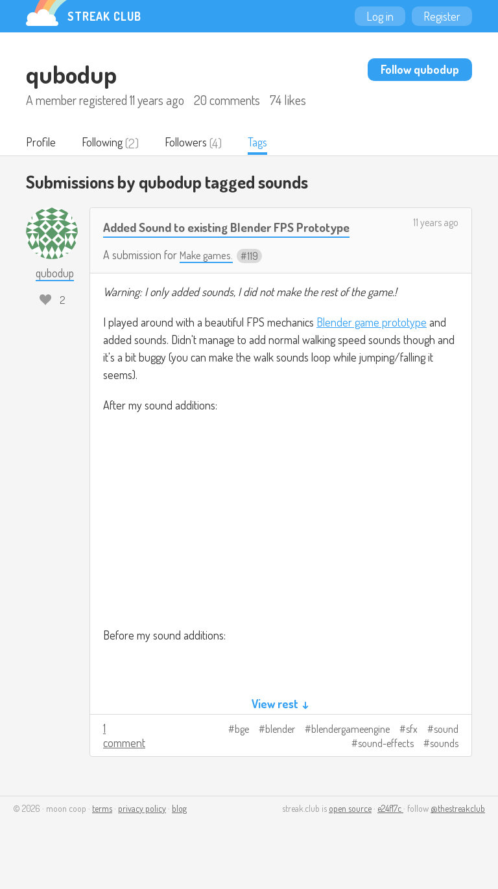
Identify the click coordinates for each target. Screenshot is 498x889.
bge (242, 752)
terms (102, 831)
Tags (270, 143)
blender (280, 752)
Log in (380, 16)
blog (179, 831)
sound (446, 752)
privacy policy (142, 831)
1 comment (124, 759)
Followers (195, 143)
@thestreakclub (458, 831)
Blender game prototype (371, 345)
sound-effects (386, 766)
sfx (412, 752)
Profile (42, 143)
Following (107, 143)
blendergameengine (350, 752)
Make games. (208, 277)
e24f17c (390, 831)
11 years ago (435, 223)
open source (350, 831)
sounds (444, 766)
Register (441, 16)
